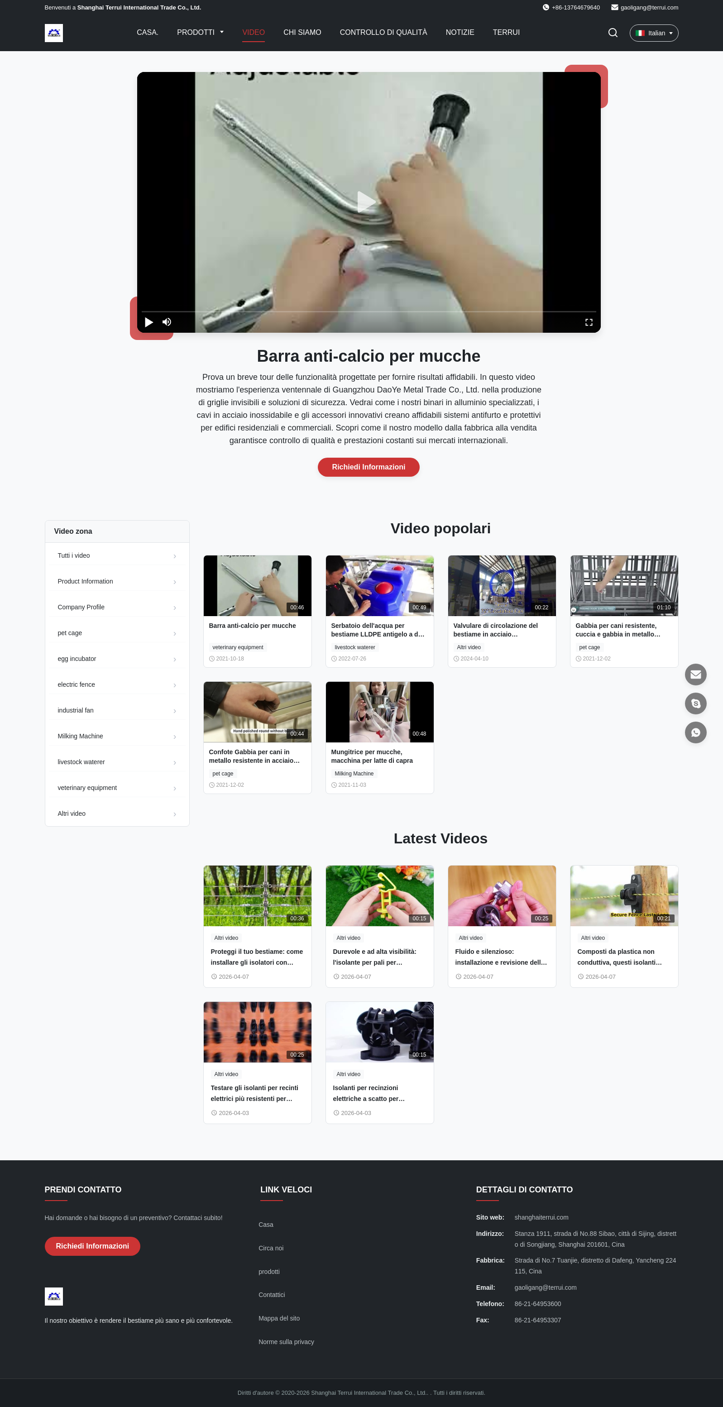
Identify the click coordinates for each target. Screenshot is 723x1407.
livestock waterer (81, 762)
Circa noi (271, 1248)
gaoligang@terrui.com (649, 7)
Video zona (73, 531)
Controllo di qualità (383, 32)
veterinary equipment (87, 787)
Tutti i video (74, 555)
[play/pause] (149, 322)
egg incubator (77, 658)
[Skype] (696, 703)
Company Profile (81, 607)
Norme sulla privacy (286, 1341)
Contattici (272, 1294)
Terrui (506, 32)
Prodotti (196, 32)
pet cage (70, 632)
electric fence (76, 684)
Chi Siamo (302, 32)
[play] (369, 202)
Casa (266, 1224)
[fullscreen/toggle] (589, 322)
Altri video (72, 813)
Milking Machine (80, 736)
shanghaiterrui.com (542, 1217)
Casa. (147, 32)
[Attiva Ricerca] (613, 33)
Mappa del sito (279, 1318)
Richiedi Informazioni (369, 467)
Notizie (460, 32)
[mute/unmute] (167, 322)
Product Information (85, 581)
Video (253, 32)
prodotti (269, 1271)
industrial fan (76, 710)
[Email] (696, 674)
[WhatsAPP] (696, 732)
